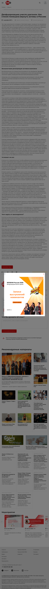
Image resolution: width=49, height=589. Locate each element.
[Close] (43, 274)
